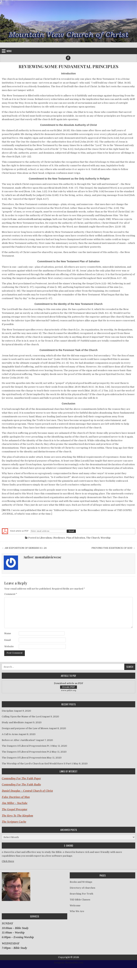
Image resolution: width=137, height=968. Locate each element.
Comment (10, 594)
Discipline (7, 710)
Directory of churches (82, 887)
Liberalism (45, 537)
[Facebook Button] (68, 58)
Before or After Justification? (18, 740)
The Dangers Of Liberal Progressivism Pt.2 (26, 751)
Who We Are (77, 911)
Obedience (59, 537)
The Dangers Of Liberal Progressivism (24, 757)
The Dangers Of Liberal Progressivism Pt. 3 (27, 746)
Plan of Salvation (75, 537)
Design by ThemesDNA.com (68, 962)
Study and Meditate (13, 722)
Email (7, 640)
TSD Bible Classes (80, 899)
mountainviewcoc (48, 557)
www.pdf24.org (68, 690)
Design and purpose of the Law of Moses (25, 728)
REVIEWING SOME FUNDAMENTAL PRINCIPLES (68, 66)
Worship (106, 537)
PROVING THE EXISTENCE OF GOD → (113, 548)
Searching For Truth (81, 893)
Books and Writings (81, 882)
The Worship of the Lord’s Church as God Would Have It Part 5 (37, 763)
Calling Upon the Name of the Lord (21, 716)
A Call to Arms (10, 734)
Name (7, 633)
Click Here (8, 861)
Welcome (75, 905)
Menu (9, 51)
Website (9, 646)
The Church (93, 537)
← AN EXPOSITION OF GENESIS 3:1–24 (24, 548)
